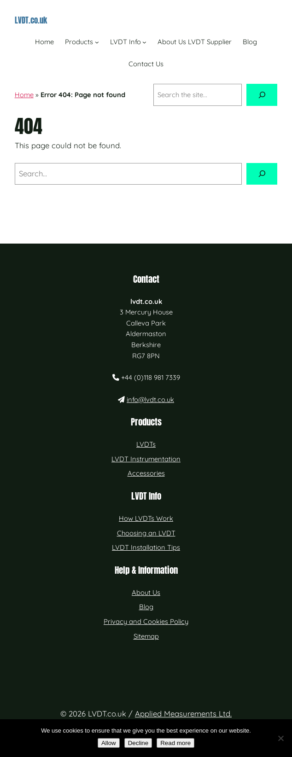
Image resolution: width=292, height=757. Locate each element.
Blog (146, 606)
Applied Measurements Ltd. (183, 713)
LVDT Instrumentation (146, 458)
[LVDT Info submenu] (144, 42)
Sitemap (146, 636)
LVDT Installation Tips (146, 547)
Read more (175, 743)
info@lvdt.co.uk (150, 399)
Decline (138, 743)
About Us (146, 592)
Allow (108, 743)
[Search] (261, 95)
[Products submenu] (97, 42)
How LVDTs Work (146, 518)
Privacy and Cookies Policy (146, 621)
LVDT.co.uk (31, 20)
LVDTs (146, 444)
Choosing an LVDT (146, 533)
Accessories (146, 473)
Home (24, 94)
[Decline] (280, 738)
